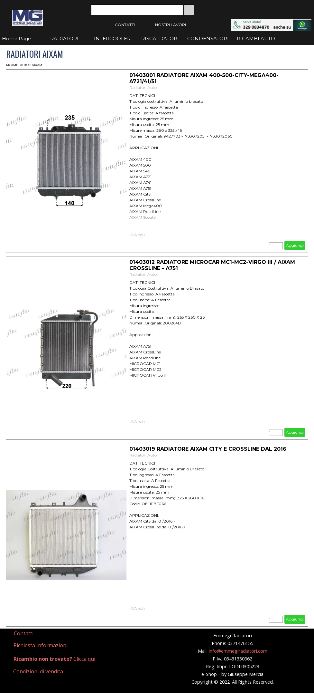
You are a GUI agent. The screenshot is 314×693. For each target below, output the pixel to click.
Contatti (23, 633)
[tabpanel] (42, 634)
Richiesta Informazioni (41, 645)
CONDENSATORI (208, 39)
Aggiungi (295, 245)
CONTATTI (125, 24)
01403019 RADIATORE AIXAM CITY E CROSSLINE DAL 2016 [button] (207, 449)
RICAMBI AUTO (256, 39)
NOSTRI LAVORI (170, 24)
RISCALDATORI (160, 39)
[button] (271, 22)
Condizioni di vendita (38, 671)
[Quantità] (276, 245)
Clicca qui (54, 658)
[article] (157, 161)
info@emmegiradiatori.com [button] (238, 651)
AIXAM (37, 65)
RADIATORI (64, 39)
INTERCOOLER (112, 39)
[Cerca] (137, 10)
